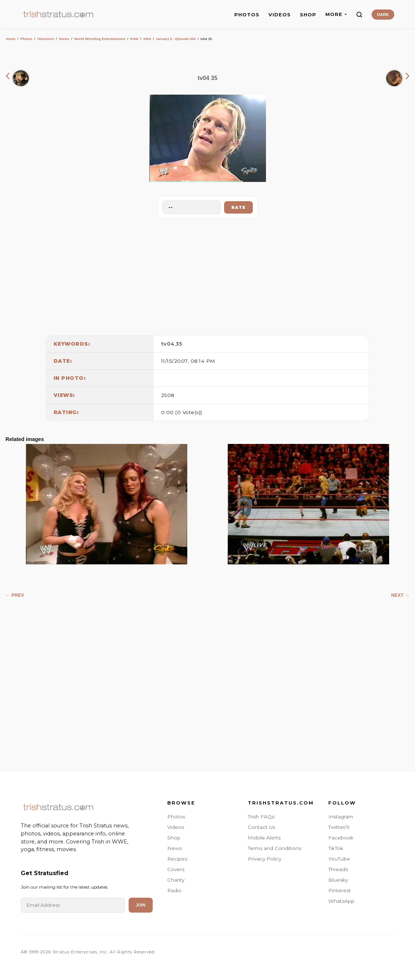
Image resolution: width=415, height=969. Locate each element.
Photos (26, 39)
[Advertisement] (207, 275)
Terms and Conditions (274, 848)
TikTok (335, 848)
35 (179, 344)
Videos (175, 827)
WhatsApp (341, 901)
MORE (336, 14)
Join (140, 905)
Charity (175, 880)
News (174, 848)
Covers (175, 869)
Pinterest (339, 890)
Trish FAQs (261, 816)
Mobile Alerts (264, 838)
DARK (383, 14)
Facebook (340, 838)
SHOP (308, 14)
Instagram (340, 816)
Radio (174, 890)
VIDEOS (280, 14)
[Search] (359, 14)
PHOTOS (246, 14)
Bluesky (338, 880)
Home (11, 39)
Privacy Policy (264, 859)
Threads (338, 869)
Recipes (177, 859)
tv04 (168, 344)
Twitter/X (339, 827)
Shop (173, 838)
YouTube (339, 859)
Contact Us (261, 827)
